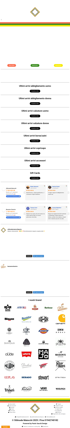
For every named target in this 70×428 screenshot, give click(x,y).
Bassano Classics (11, 209)
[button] (1, 20)
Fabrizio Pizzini (56, 186)
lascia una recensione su (13, 196)
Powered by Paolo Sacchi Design (35, 423)
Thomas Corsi (33, 207)
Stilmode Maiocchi (11, 188)
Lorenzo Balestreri (56, 207)
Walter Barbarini (34, 186)
